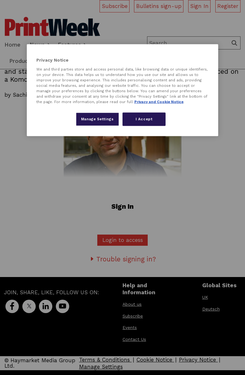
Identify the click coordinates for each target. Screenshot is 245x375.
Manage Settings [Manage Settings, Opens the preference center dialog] (97, 119)
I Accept (144, 119)
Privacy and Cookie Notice (158, 102)
